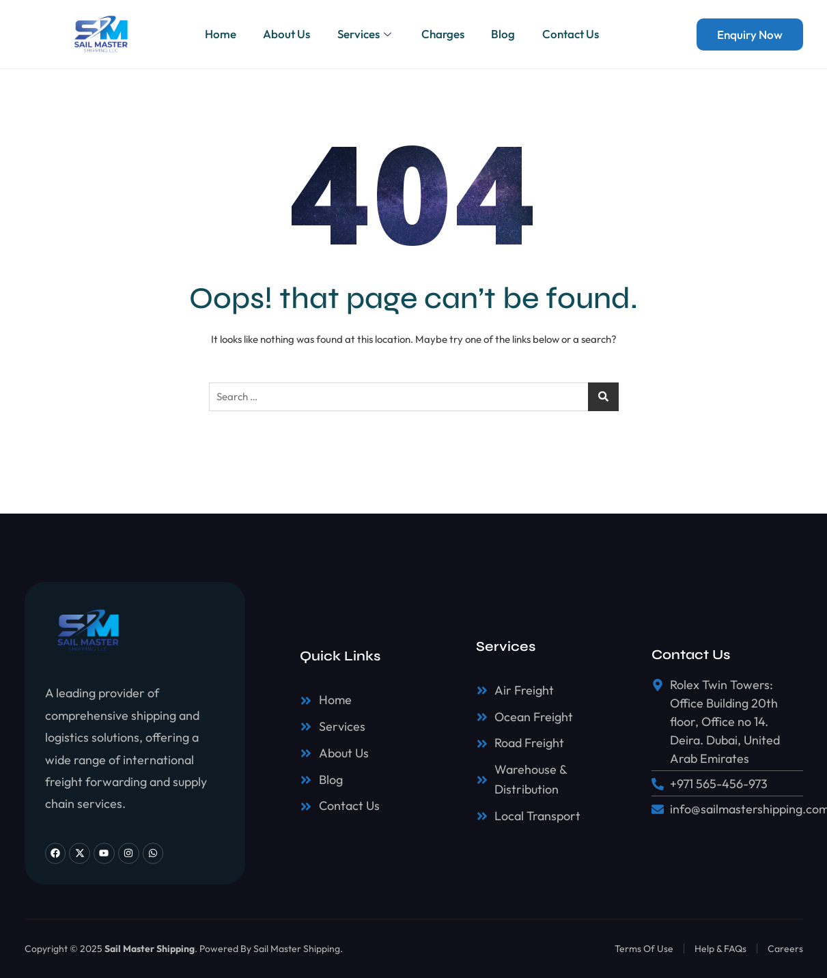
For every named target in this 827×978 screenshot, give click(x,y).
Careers (785, 948)
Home (219, 34)
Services (365, 34)
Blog (504, 34)
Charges (442, 34)
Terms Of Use (644, 948)
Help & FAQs (720, 948)
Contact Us (571, 34)
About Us (285, 34)
